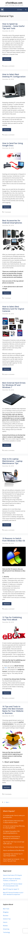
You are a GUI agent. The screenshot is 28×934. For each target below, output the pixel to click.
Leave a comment (9, 66)
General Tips (7, 919)
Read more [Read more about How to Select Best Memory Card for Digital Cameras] (7, 369)
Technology (6, 932)
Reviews (5, 925)
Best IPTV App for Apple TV (11, 889)
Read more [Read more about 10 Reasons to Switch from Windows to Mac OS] (7, 603)
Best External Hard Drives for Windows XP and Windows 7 (13, 385)
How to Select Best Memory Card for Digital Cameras (13, 308)
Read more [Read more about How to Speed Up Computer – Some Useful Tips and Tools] (7, 59)
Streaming (6, 929)
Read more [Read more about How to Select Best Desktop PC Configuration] (7, 129)
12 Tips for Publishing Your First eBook (12, 618)
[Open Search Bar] (26, 9)
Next (8, 802)
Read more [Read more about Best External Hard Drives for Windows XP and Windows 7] (7, 445)
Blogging (5, 912)
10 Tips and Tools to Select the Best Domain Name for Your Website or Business (12, 709)
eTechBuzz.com (14, 2)
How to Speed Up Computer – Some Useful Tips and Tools (13, 26)
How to (5, 922)
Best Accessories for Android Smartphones (12, 221)
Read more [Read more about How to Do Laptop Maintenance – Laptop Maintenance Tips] (7, 525)
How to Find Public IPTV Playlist (12, 875)
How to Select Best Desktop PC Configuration (14, 75)
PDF (6, 668)
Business (5, 915)
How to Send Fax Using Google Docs (12, 144)
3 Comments (7, 794)
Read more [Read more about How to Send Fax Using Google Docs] (7, 207)
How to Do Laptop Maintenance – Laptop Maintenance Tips (12, 461)
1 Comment (7, 212)
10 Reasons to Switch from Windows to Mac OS (13, 539)
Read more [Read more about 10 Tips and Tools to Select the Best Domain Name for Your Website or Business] (7, 787)
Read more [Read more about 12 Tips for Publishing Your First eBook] (7, 693)
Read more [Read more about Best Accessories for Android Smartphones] (7, 293)
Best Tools (6, 909)
